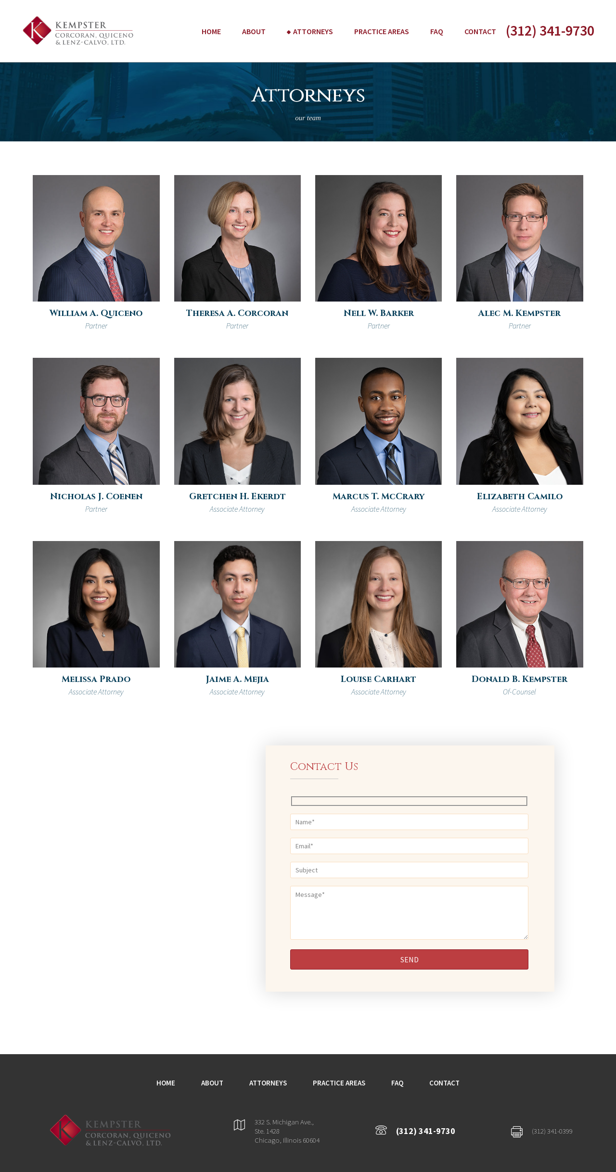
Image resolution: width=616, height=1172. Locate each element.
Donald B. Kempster (519, 679)
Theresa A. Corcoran (237, 313)
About (254, 31)
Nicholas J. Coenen (96, 497)
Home (211, 31)
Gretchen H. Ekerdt (237, 497)
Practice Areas (381, 31)
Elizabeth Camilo (520, 497)
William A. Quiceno (96, 313)
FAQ (436, 31)
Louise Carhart (378, 679)
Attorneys (313, 31)
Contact (480, 31)
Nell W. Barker (379, 313)
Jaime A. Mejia (237, 679)
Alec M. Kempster (519, 313)
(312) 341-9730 (550, 30)
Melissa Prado (96, 679)
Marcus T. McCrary (378, 497)
